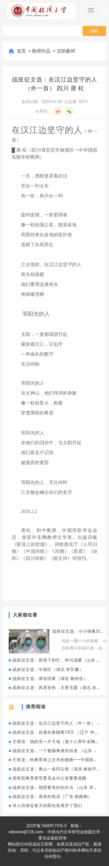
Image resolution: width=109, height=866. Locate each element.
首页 (22, 51)
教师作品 (42, 51)
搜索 (94, 31)
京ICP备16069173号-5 (46, 825)
